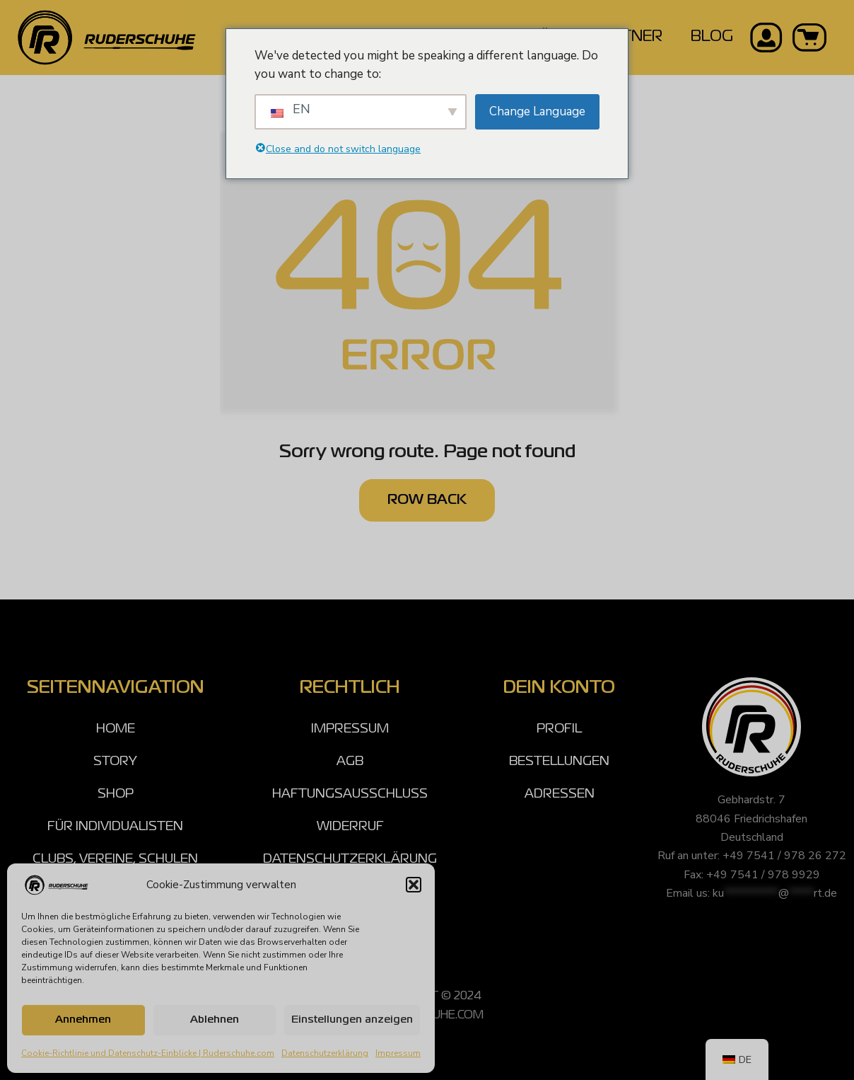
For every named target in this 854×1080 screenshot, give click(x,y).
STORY (115, 761)
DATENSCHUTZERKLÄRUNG (350, 859)
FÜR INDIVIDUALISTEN (115, 826)
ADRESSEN (560, 794)
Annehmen (83, 1020)
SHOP (116, 794)
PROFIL (559, 729)
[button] (413, 885)
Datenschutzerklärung (324, 1053)
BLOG (712, 37)
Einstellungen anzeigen (352, 1020)
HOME (115, 729)
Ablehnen (214, 1020)
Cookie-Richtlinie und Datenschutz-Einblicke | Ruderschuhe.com (147, 1053)
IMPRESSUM (350, 729)
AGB (350, 761)
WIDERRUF (350, 826)
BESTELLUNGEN (559, 761)
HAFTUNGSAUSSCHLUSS (350, 794)
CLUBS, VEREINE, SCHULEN (115, 859)
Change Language (537, 111)
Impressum (398, 1053)
